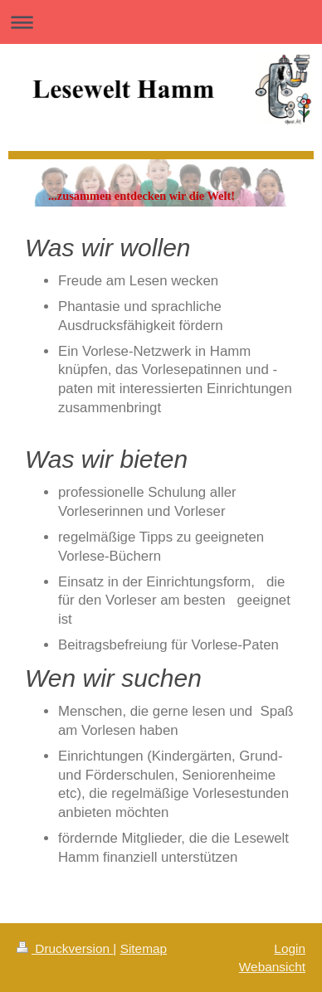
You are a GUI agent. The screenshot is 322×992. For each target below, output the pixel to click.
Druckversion (65, 948)
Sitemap (143, 948)
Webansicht (272, 967)
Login (289, 948)
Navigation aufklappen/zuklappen (161, 22)
